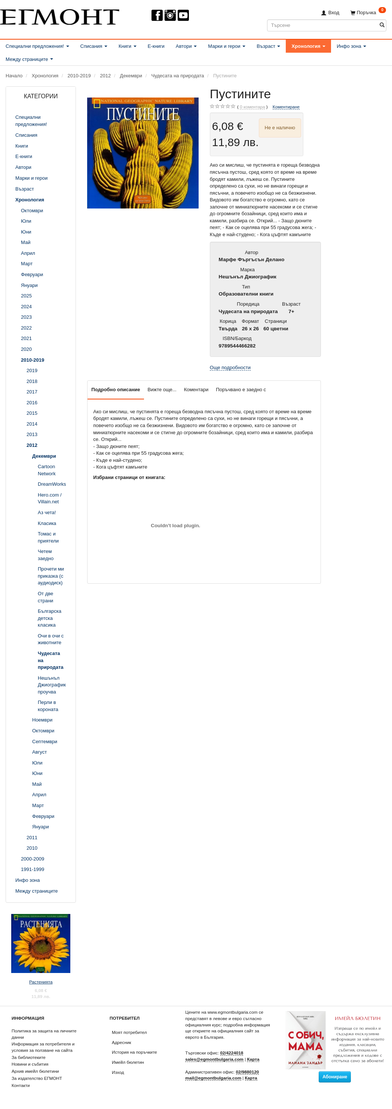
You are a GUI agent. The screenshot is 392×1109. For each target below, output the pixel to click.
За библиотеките (29, 1057)
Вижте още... (162, 389)
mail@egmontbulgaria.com (213, 1077)
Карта (253, 1059)
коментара (252, 106)
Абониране (334, 1076)
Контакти (21, 1085)
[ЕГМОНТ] (59, 15)
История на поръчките (134, 1052)
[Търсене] (382, 25)
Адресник (121, 1042)
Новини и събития (30, 1064)
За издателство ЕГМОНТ (37, 1078)
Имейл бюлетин (128, 1062)
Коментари (196, 389)
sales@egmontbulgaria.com (214, 1059)
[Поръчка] (368, 12)
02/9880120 (247, 1071)
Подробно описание (115, 389)
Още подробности (230, 367)
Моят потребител (129, 1032)
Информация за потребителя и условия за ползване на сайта (43, 1047)
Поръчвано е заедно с (241, 389)
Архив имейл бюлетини (35, 1071)
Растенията (41, 981)
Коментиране (286, 106)
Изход (118, 1072)
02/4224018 (232, 1052)
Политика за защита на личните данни (44, 1034)
